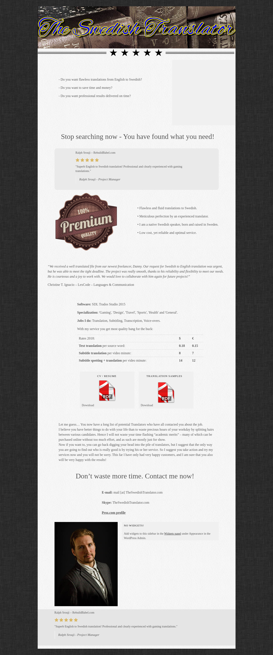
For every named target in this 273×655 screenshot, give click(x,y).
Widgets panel (172, 533)
